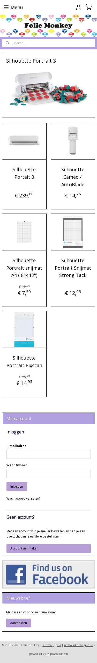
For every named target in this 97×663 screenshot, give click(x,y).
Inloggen (16, 486)
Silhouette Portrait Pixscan (24, 361)
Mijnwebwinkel (57, 653)
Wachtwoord (16, 465)
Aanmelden (18, 623)
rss (59, 645)
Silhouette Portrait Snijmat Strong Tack (73, 268)
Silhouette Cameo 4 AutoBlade (72, 177)
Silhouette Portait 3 (24, 173)
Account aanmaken (24, 548)
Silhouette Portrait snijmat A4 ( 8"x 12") (24, 268)
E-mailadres (16, 446)
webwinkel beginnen (78, 645)
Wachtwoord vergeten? (23, 498)
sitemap (48, 645)
